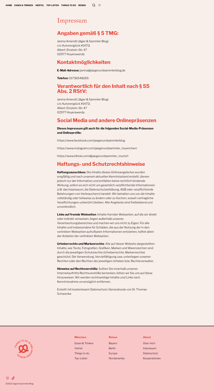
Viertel (78, 348)
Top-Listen (80, 358)
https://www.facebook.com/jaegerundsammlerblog (91, 140)
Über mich (149, 343)
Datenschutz (150, 353)
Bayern (113, 343)
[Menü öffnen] (99, 5)
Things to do (81, 353)
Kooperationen (152, 358)
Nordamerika (116, 358)
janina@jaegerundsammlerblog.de (102, 70)
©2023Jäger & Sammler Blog (19, 383)
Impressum (149, 348)
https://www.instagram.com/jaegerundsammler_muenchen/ (97, 148)
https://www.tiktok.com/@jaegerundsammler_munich (93, 156)
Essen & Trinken (83, 343)
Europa (113, 353)
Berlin (112, 348)
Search (94, 5)
